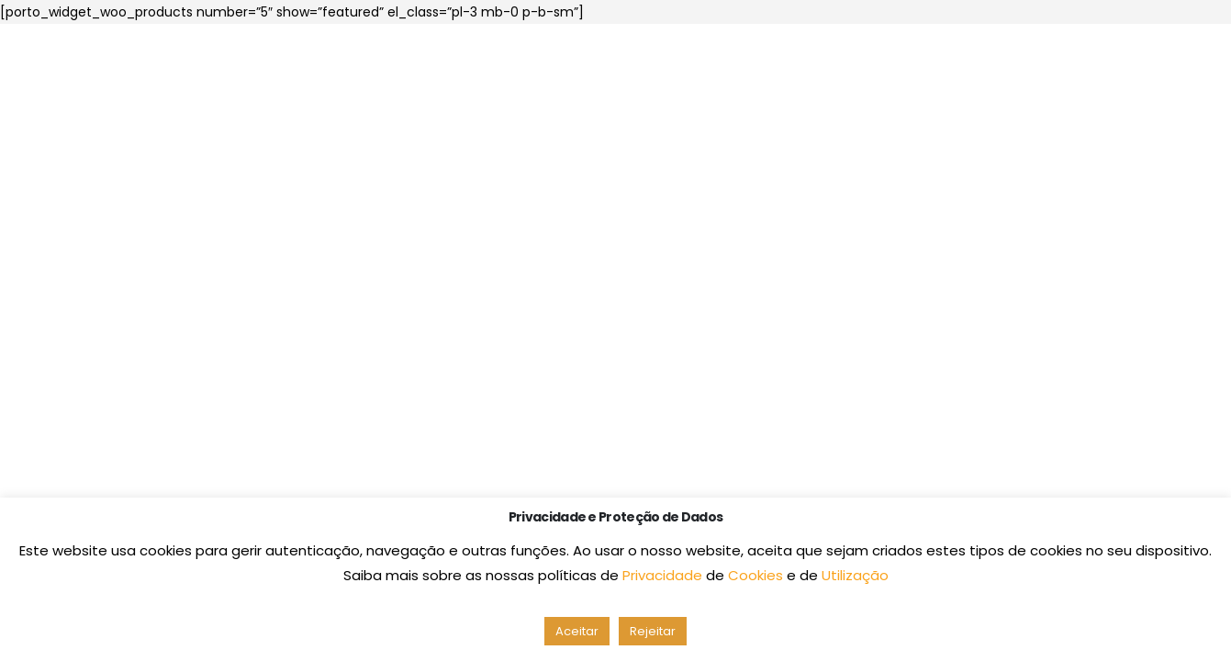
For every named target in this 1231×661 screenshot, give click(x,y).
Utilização (855, 575)
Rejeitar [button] (653, 631)
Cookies (757, 575)
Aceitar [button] (577, 631)
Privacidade (664, 575)
